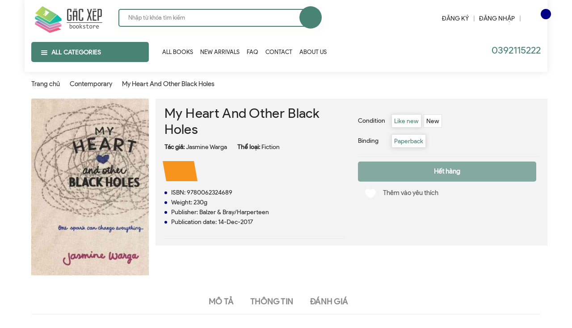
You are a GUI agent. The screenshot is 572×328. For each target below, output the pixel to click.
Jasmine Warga (206, 147)
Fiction (270, 147)
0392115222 (516, 50)
